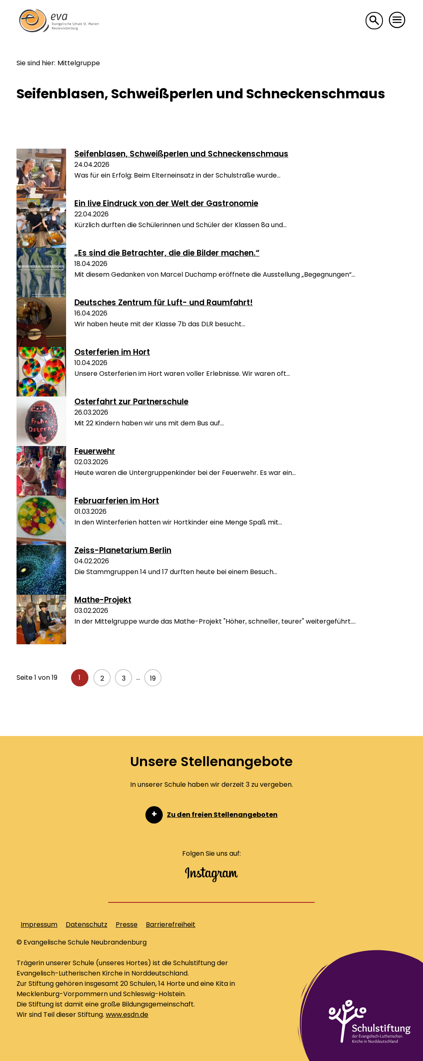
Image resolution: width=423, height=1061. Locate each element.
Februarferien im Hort (116, 500)
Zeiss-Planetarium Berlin (122, 550)
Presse (127, 924)
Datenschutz (86, 924)
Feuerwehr (94, 451)
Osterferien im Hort (112, 352)
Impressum (39, 924)
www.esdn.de (127, 1014)
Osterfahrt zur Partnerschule (131, 401)
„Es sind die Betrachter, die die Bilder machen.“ (166, 253)
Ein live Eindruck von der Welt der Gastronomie (166, 203)
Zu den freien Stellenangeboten (222, 814)
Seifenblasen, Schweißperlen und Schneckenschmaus (181, 153)
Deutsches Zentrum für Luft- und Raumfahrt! (163, 302)
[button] (397, 20)
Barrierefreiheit (170, 924)
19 (153, 678)
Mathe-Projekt (102, 599)
